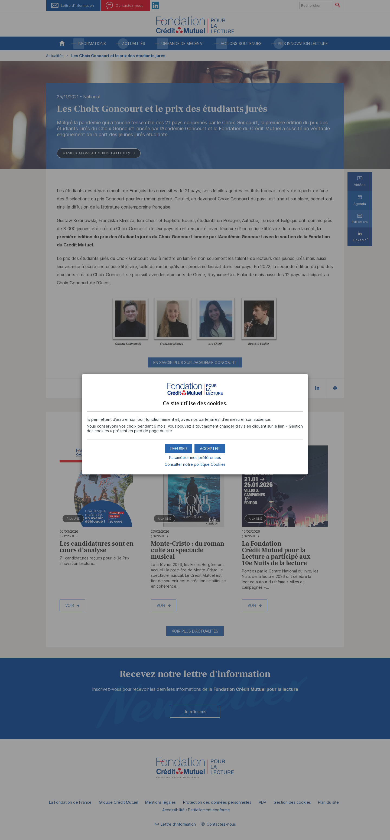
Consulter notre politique (195, 464)
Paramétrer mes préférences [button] (195, 457)
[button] (209, 448)
